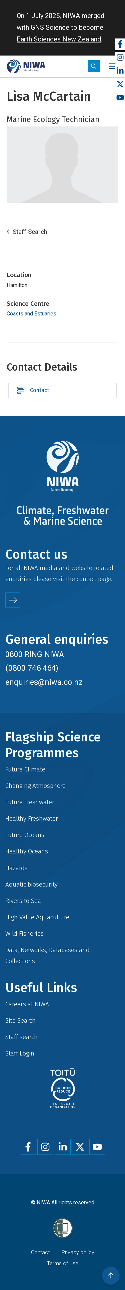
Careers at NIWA (27, 1004)
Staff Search (30, 232)
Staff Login (19, 1053)
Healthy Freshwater (31, 818)
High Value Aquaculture (37, 917)
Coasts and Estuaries (31, 313)
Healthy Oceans (26, 851)
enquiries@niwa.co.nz (44, 682)
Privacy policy (78, 1252)
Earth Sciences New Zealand (59, 39)
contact (86, 579)
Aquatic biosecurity (31, 884)
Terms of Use (62, 1263)
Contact (39, 390)
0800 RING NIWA (34, 654)
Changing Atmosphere (35, 786)
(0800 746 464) (31, 668)
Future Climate (25, 769)
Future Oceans (24, 835)
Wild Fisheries (24, 933)
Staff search (21, 1037)
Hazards (16, 868)
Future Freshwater (29, 802)
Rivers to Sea (23, 901)
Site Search (20, 1020)
